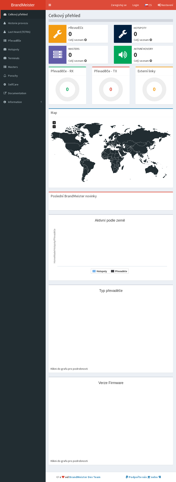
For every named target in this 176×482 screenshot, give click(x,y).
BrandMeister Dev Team (84, 477)
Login (136, 5)
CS (148, 5)
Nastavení (165, 5)
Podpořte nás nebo (143, 477)
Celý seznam (76, 40)
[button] (50, 5)
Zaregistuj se (119, 5)
